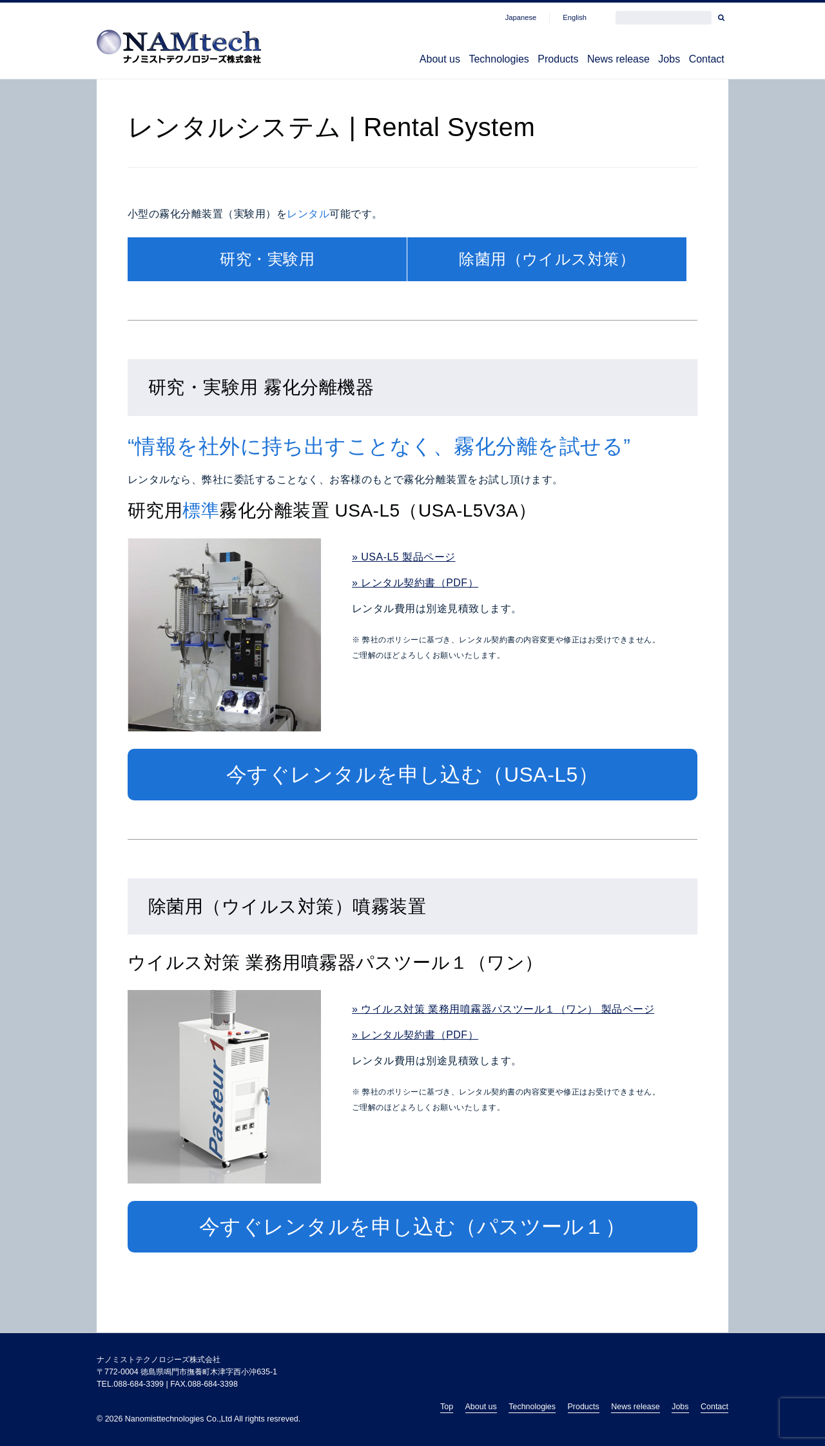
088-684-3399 (138, 1384)
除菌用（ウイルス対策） (547, 259)
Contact (700, 60)
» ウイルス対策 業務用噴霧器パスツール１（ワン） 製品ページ (503, 1009)
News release (587, 60)
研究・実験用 (267, 259)
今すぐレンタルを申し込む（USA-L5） (412, 775)
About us (370, 60)
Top (446, 1406)
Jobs (650, 60)
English (575, 17)
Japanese (521, 17)
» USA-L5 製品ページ (404, 557)
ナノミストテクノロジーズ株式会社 (158, 1359)
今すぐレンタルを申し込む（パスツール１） (412, 1227)
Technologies (442, 60)
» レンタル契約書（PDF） (415, 583)
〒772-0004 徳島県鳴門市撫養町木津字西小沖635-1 (187, 1371)
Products (514, 60)
